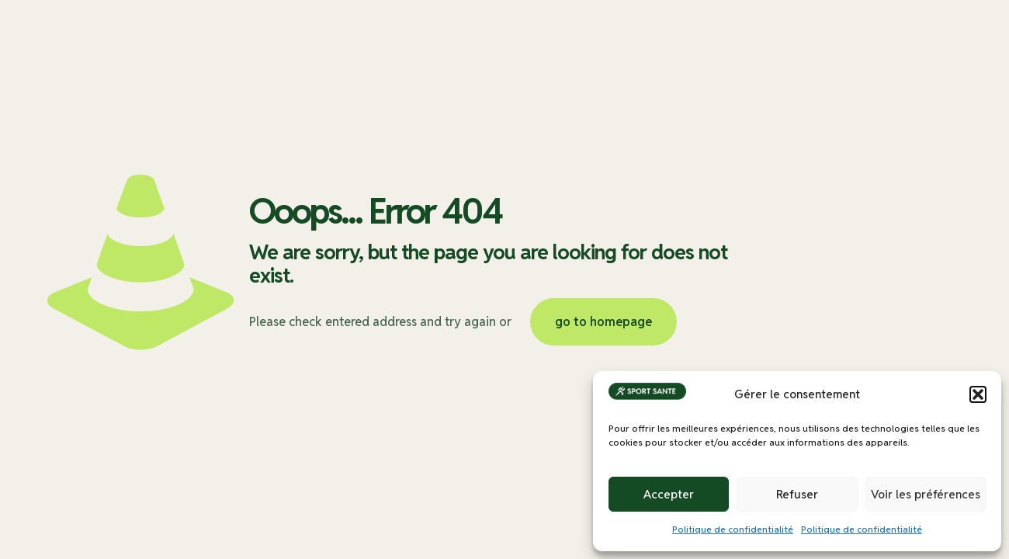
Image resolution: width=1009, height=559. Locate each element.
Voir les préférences (925, 494)
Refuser (797, 494)
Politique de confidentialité (732, 529)
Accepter (668, 494)
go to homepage (603, 322)
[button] (978, 394)
